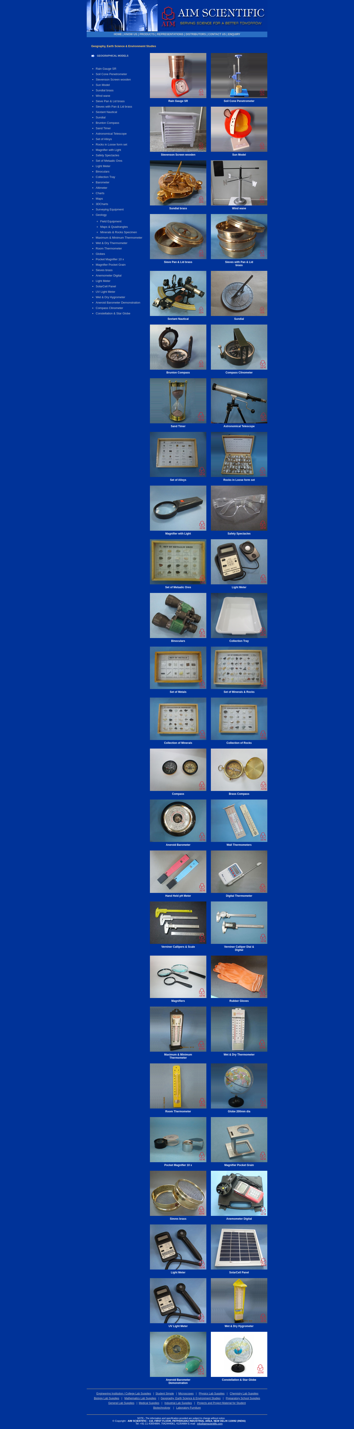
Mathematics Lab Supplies (140, 1398)
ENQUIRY (234, 34)
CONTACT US (217, 34)
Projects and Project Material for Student (221, 1403)
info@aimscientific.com (210, 1423)
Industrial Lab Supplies (178, 1403)
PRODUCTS (147, 34)
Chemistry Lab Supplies (244, 1393)
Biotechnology (161, 1407)
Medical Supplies (149, 1403)
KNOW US (130, 34)
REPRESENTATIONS (170, 34)
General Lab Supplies (121, 1403)
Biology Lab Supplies (106, 1398)
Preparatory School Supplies (243, 1398)
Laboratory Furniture (188, 1407)
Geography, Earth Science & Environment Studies (191, 1398)
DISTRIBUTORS (196, 34)
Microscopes (185, 1393)
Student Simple (165, 1393)
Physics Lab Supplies (212, 1393)
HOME (118, 34)
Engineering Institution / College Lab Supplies (123, 1393)
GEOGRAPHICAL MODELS (112, 55)
